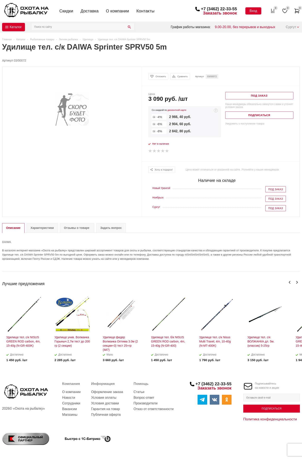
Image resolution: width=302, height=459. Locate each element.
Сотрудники (71, 403)
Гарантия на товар (105, 409)
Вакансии (69, 409)
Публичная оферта (106, 414)
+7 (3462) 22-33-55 (219, 9)
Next (297, 282)
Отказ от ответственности (154, 409)
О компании (117, 11)
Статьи (139, 392)
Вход (253, 11)
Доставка (90, 11)
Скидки (66, 11)
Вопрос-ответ (144, 397)
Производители (146, 403)
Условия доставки (105, 403)
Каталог (16, 27)
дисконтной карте (177, 110)
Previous (290, 282)
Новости (68, 397)
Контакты (145, 11)
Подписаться (271, 408)
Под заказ (275, 189)
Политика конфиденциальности (270, 419)
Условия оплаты (103, 397)
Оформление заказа (107, 392)
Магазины (69, 414)
